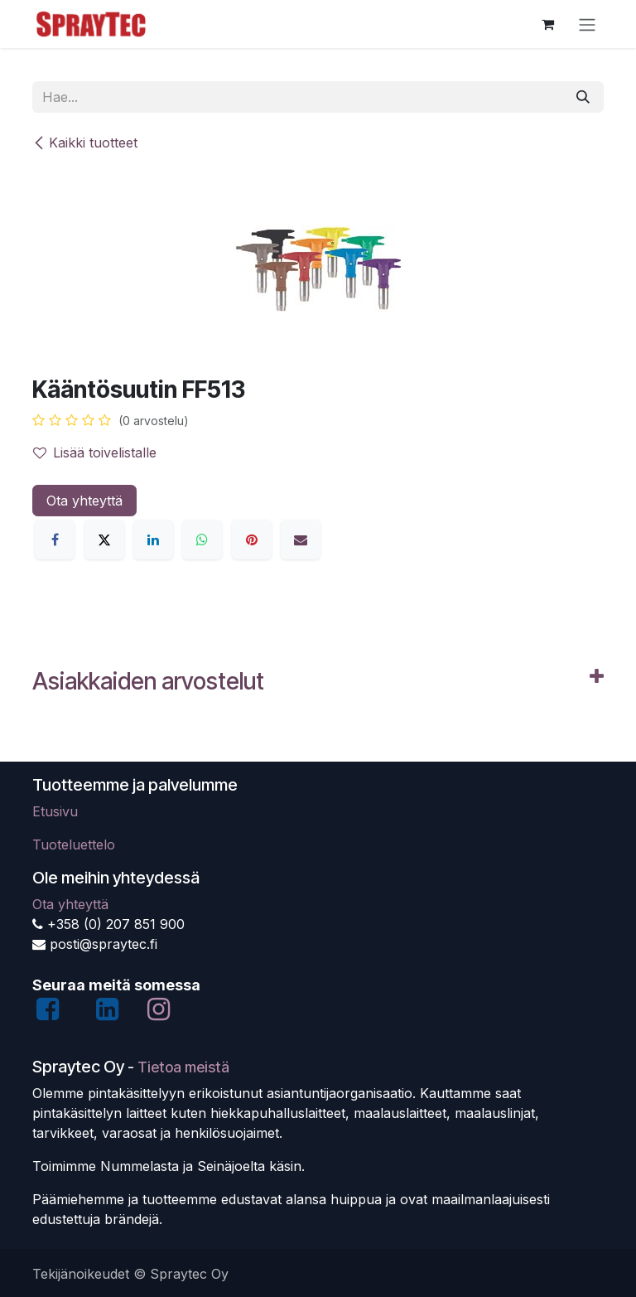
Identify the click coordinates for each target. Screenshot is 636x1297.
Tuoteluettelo (73, 844)
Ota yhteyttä (84, 500)
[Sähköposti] (300, 539)
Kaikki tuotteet (84, 142)
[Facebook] (55, 539)
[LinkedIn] (153, 539)
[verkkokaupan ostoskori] (547, 24)
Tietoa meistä (183, 1067)
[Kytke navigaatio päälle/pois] (587, 24)
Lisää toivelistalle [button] (95, 452)
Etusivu (55, 811)
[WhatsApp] (202, 539)
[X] (104, 539)
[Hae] (583, 97)
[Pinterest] (252, 539)
